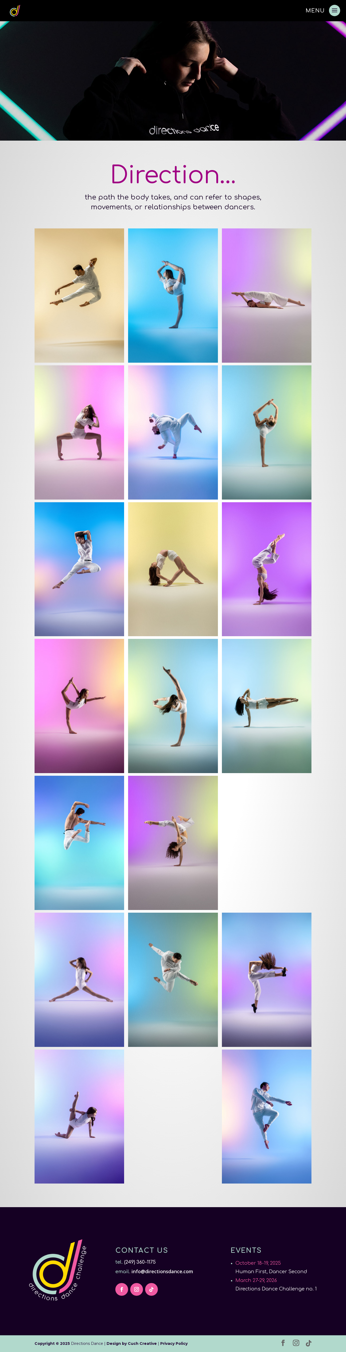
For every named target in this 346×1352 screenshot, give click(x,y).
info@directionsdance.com (163, 1271)
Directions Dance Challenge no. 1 (276, 1289)
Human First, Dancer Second (271, 1271)
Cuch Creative (142, 1343)
